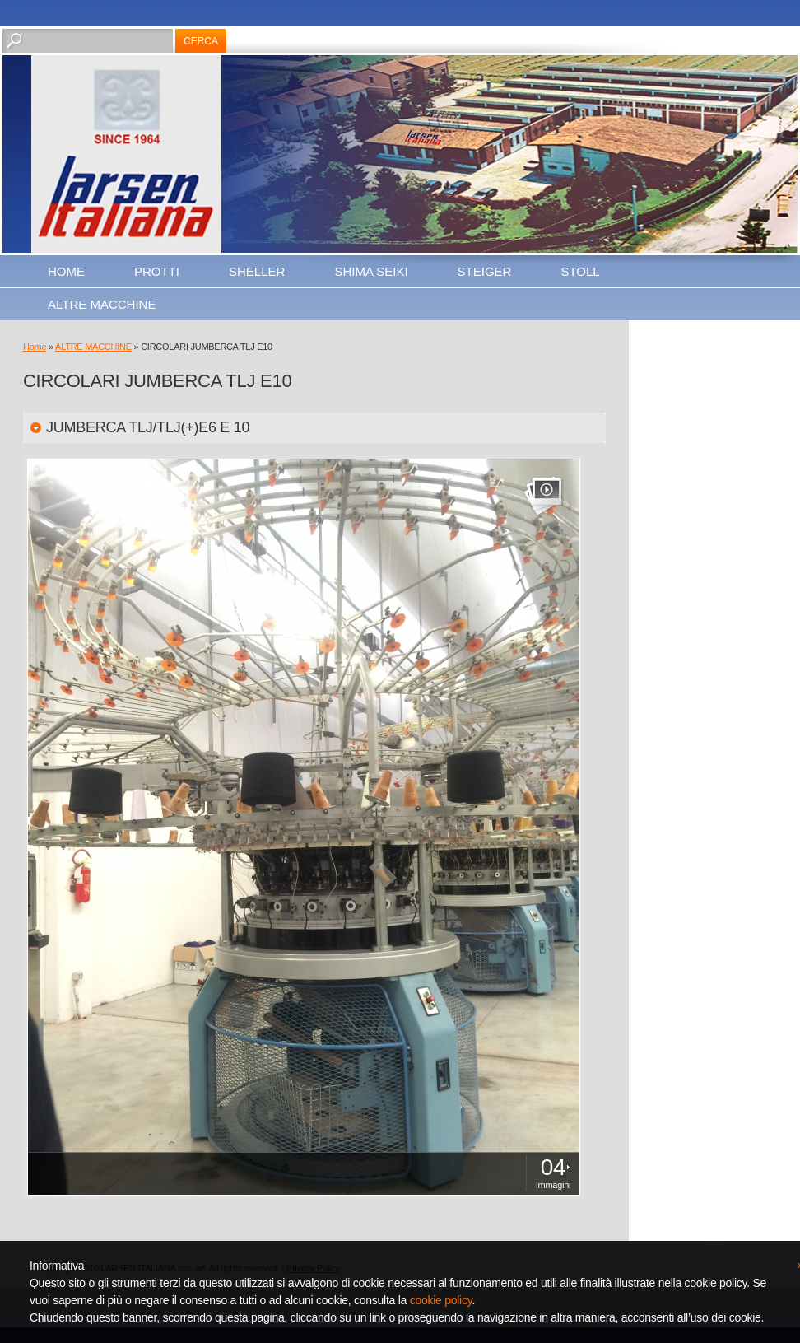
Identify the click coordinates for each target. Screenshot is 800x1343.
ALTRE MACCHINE (102, 304)
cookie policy (441, 1300)
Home (66, 271)
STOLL (579, 271)
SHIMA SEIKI (370, 271)
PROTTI (156, 271)
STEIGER (485, 271)
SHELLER (257, 271)
